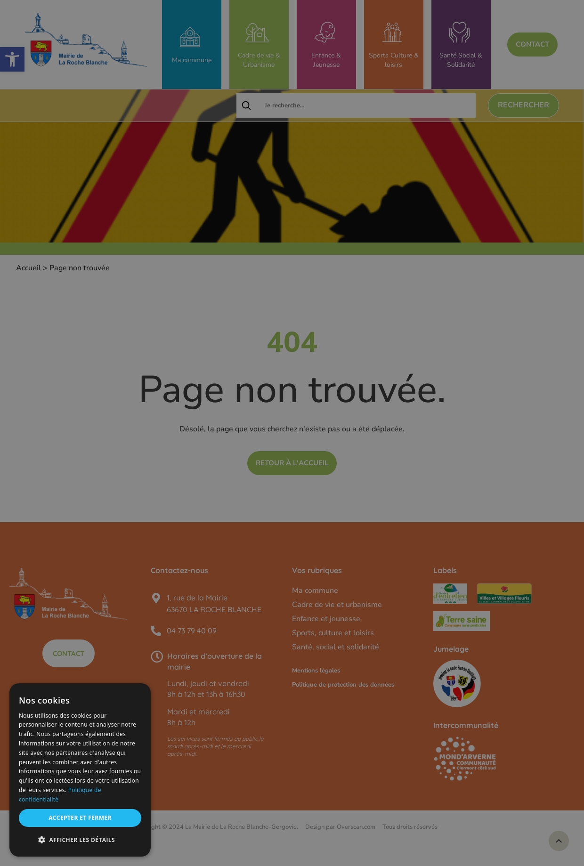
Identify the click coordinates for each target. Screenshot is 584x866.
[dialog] (80, 770)
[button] (80, 840)
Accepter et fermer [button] (80, 818)
